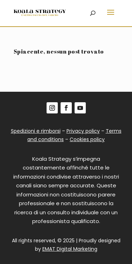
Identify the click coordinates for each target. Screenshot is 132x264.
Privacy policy (83, 130)
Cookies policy (87, 139)
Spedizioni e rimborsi (36, 130)
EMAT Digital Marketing (69, 248)
